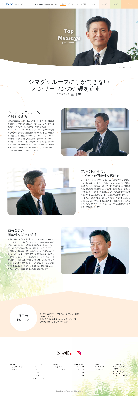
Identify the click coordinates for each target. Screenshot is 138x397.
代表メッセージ (16, 381)
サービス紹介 (78, 376)
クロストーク (39, 387)
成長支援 (55, 376)
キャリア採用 (99, 378)
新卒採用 (97, 376)
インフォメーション (119, 378)
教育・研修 (58, 378)
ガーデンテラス (81, 378)
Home (119, 67)
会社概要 (12, 376)
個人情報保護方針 (118, 376)
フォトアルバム (39, 390)
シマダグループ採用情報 (120, 388)
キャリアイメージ (60, 381)
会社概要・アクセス (18, 378)
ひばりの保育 (80, 384)
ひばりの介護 (80, 381)
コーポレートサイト (119, 383)
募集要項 (100, 381)
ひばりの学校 (80, 388)
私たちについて (37, 376)
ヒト (36, 378)
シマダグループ (117, 385)
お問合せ (115, 381)
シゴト (37, 381)
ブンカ (37, 384)
